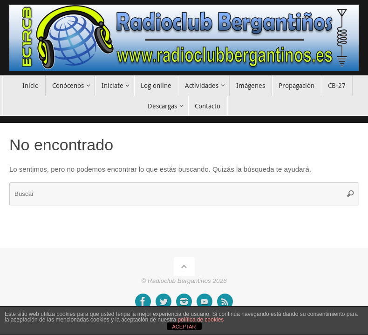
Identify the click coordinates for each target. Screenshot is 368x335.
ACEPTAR (184, 326)
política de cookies (201, 319)
